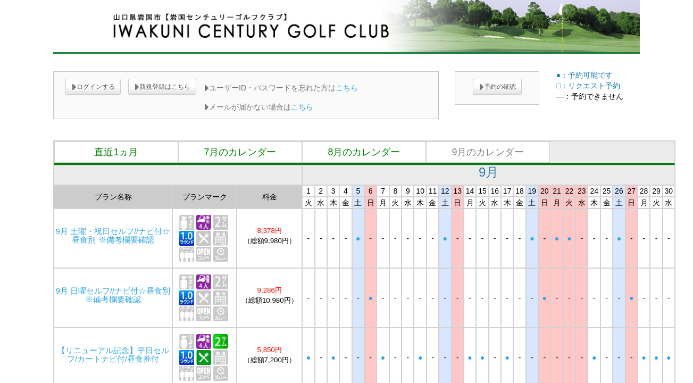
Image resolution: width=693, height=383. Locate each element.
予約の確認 (497, 86)
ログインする (93, 86)
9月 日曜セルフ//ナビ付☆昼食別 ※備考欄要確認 (113, 295)
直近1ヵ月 (116, 152)
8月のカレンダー (364, 152)
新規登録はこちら (162, 86)
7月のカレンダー (240, 152)
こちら (347, 88)
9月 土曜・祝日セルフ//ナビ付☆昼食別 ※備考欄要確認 (113, 235)
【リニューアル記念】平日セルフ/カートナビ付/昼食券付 (113, 354)
